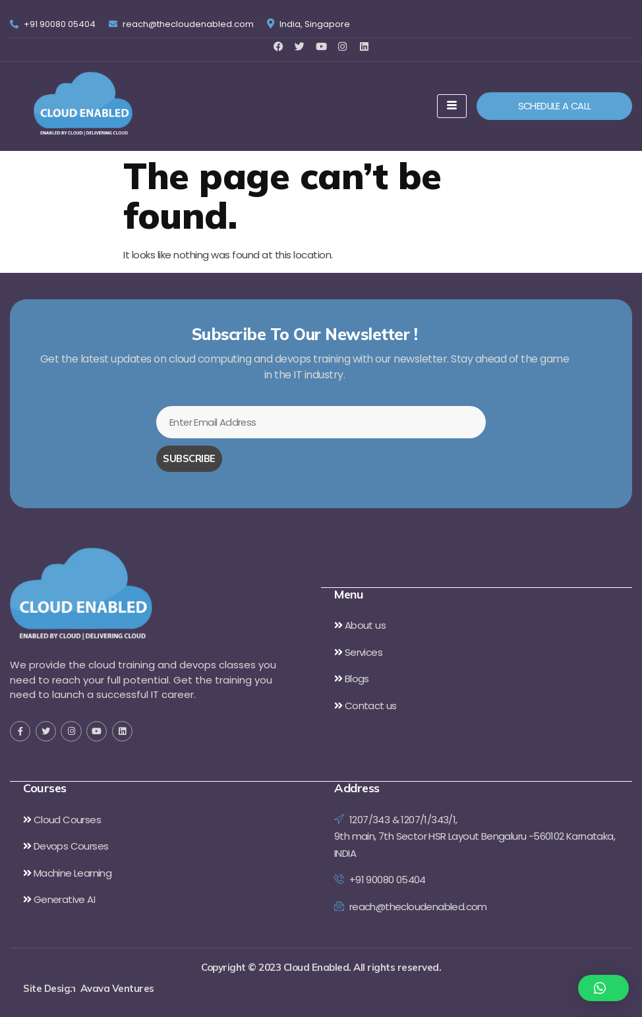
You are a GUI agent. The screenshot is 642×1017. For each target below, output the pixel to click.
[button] (603, 988)
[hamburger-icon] (452, 106)
